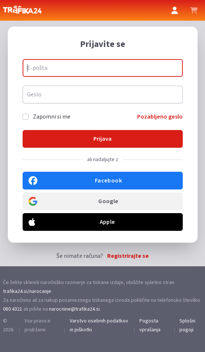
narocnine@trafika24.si (74, 309)
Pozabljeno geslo (160, 117)
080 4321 (12, 309)
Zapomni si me (51, 117)
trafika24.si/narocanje (27, 291)
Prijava (102, 139)
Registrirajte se (128, 256)
